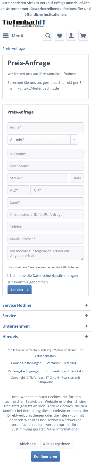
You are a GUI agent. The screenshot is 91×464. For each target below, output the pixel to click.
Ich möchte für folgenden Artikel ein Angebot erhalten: (45, 253)
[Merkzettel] (59, 36)
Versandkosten (45, 356)
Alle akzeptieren (56, 443)
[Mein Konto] (71, 36)
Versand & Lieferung (61, 363)
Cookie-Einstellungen (26, 363)
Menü (13, 35)
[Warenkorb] (83, 36)
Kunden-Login (56, 371)
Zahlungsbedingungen (24, 371)
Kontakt (77, 371)
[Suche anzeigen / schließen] (47, 36)
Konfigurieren (45, 456)
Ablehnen (28, 443)
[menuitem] (13, 36)
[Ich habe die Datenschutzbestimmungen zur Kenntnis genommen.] (9, 275)
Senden (19, 289)
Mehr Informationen (63, 429)
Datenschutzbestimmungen (55, 275)
